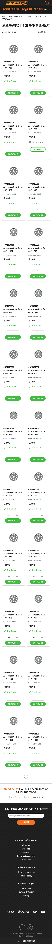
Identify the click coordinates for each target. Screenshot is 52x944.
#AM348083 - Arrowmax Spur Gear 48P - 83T (12, 553)
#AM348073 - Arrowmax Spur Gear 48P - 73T (12, 370)
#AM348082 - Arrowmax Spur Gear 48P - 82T (12, 187)
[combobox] (43, 32)
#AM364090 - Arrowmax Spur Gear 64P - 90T (12, 431)
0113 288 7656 (26, 792)
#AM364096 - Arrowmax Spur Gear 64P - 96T (12, 309)
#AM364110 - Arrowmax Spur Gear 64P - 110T (12, 675)
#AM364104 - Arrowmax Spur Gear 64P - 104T (37, 309)
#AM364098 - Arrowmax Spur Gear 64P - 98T (37, 675)
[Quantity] (13, 87)
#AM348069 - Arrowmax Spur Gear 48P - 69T (37, 187)
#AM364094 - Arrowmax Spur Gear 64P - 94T (37, 614)
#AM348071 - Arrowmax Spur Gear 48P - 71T (12, 492)
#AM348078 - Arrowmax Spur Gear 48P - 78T (12, 65)
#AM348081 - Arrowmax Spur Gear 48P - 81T (37, 65)
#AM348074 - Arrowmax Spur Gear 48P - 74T (37, 492)
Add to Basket (13, 93)
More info (37, 149)
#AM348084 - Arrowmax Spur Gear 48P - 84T (37, 553)
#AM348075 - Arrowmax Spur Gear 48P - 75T (37, 248)
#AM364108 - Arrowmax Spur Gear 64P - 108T (37, 737)
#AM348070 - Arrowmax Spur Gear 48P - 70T (12, 126)
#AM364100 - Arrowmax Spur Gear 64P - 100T (12, 248)
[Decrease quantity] (9, 87)
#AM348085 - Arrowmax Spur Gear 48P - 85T (12, 614)
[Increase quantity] (17, 87)
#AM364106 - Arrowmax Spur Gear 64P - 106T (12, 737)
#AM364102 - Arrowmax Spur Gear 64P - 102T (37, 431)
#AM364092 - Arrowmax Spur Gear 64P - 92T (37, 370)
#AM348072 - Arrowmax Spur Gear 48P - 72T (37, 126)
